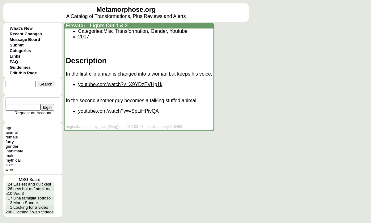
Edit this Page (23, 73)
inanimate (14, 151)
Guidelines (20, 67)
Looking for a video (30, 207)
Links (15, 56)
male (10, 155)
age (9, 127)
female (12, 137)
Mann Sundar (25, 202)
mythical (13, 160)
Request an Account (33, 113)
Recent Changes (26, 34)
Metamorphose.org (126, 9)
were (10, 169)
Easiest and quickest (32, 184)
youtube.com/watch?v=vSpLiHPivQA (118, 111)
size (9, 165)
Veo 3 (18, 193)
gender (12, 146)
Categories (20, 50)
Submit (16, 45)
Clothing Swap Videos (33, 212)
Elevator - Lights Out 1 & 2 (97, 25)
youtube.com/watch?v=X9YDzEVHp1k (120, 84)
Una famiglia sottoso (32, 198)
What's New (21, 28)
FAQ (14, 61)
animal (12, 132)
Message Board (25, 39)
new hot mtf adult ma (32, 188)
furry (10, 141)
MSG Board (29, 179)
